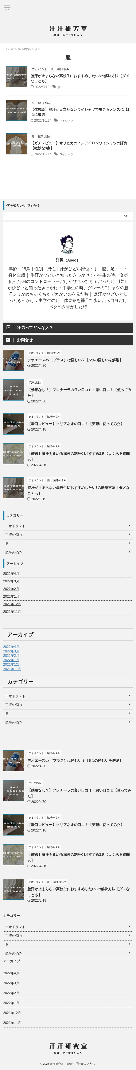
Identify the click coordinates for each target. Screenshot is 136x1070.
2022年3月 (11, 583)
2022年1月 (11, 598)
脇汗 (61, 88)
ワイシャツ (67, 122)
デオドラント (15, 698)
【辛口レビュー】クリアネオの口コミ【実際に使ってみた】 (78, 426)
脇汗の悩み (13, 724)
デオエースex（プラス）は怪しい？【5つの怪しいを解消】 (78, 362)
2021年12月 (12, 606)
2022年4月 (11, 575)
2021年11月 (12, 613)
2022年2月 (11, 591)
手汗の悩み (13, 707)
